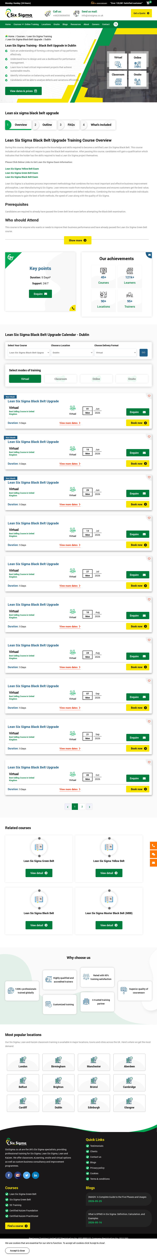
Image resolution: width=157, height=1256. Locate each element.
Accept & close (17, 1250)
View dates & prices (23, 91)
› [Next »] (89, 806)
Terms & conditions (100, 1178)
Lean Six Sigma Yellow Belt (109, 861)
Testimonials (96, 1145)
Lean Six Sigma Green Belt (39, 861)
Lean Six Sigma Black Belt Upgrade (33, 401)
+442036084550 (61, 15)
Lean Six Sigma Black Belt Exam (21, 176)
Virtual (14, 407)
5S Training (15, 1205)
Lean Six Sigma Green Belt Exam (21, 172)
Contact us (95, 1156)
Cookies (94, 1173)
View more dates (70, 422)
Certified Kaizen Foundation (24, 1210)
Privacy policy (97, 1167)
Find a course (18, 1226)
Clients (93, 1151)
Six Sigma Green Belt (20, 1199)
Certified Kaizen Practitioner (24, 1216)
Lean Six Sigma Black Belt (39, 913)
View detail (39, 873)
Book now (139, 422)
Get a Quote (141, 13)
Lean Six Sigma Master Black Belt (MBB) (109, 913)
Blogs (93, 1162)
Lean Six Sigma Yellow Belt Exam (22, 168)
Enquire (40, 293)
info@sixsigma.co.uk (92, 15)
